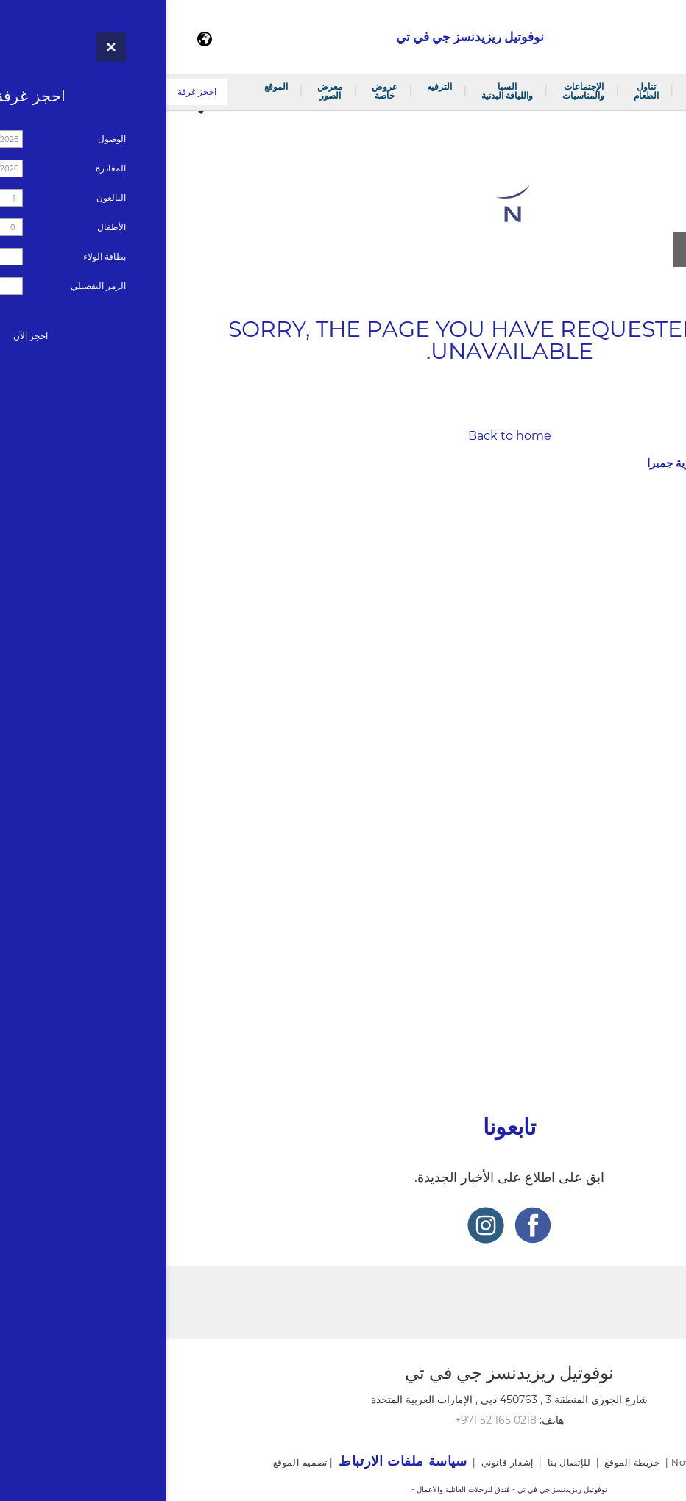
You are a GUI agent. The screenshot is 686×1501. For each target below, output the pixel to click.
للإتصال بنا (662, 912)
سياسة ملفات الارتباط (634, 1037)
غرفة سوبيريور (640, 514)
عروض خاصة (218, 91)
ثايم (662, 646)
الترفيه (273, 86)
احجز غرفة (30, 91)
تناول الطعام (479, 91)
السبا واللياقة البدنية (341, 91)
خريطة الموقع (654, 1012)
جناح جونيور (646, 552)
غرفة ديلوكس (642, 533)
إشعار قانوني (656, 987)
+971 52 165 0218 (329, 1420)
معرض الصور (163, 91)
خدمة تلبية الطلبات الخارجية (615, 758)
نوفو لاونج (651, 684)
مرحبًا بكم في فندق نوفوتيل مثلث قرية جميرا (626, 91)
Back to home (343, 436)
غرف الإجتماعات (637, 739)
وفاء (676, 937)
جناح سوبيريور (641, 571)
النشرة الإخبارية (650, 962)
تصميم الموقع (134, 1462)
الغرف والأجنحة (537, 91)
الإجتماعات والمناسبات (417, 91)
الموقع (109, 86)
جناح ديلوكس (644, 590)
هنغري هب (649, 665)
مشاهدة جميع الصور (580, 249)
